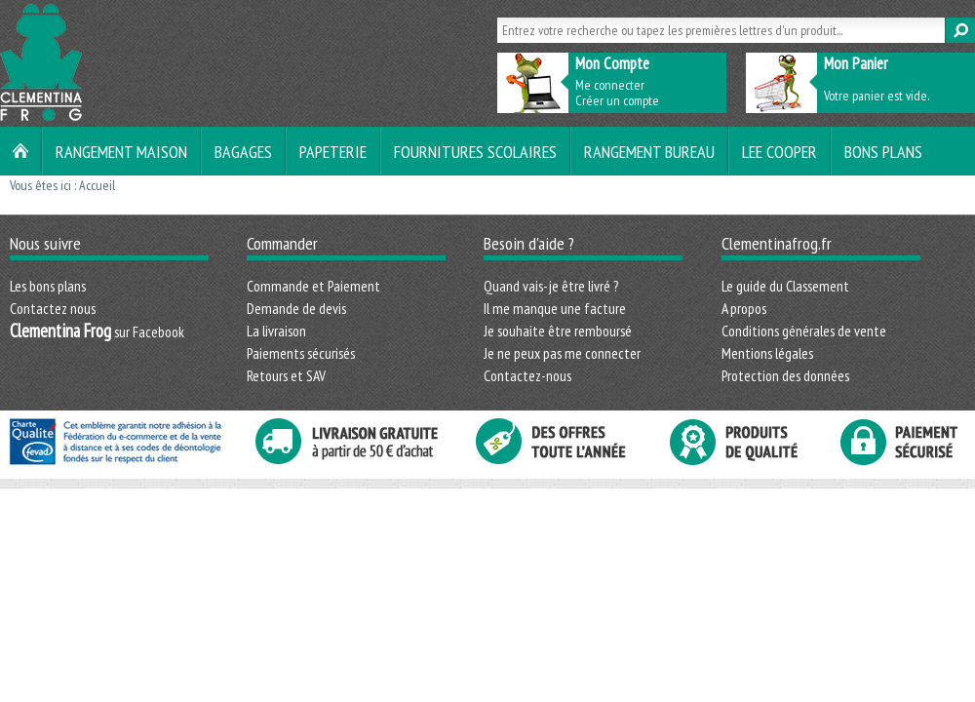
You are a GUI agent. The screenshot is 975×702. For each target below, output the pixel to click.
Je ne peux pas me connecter (562, 353)
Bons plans (883, 151)
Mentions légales (767, 353)
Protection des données (785, 375)
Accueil (97, 185)
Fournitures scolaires (475, 151)
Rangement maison (121, 151)
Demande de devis (296, 308)
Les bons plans (48, 285)
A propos (744, 308)
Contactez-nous (527, 375)
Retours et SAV (286, 375)
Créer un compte (617, 100)
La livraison (276, 330)
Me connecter (609, 85)
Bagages (243, 151)
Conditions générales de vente (804, 330)
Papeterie (333, 151)
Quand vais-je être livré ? (551, 285)
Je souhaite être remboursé (558, 330)
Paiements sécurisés (301, 353)
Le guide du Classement (785, 285)
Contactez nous (53, 308)
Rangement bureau (649, 151)
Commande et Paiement (313, 285)
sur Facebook (97, 331)
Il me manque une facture (555, 308)
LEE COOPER (779, 151)
